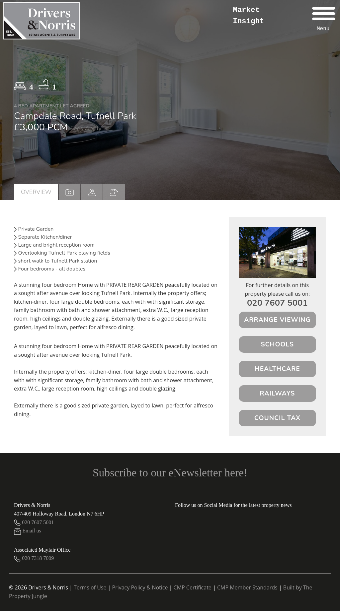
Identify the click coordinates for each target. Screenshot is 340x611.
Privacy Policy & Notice (140, 587)
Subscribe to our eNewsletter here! (170, 472)
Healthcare (277, 369)
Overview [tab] (36, 192)
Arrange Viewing (277, 320)
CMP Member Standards (247, 587)
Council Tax (277, 418)
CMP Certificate (193, 587)
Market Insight (248, 16)
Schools (277, 344)
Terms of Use (90, 587)
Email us (27, 530)
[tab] (92, 192)
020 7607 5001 (277, 303)
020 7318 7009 (34, 558)
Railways (277, 393)
